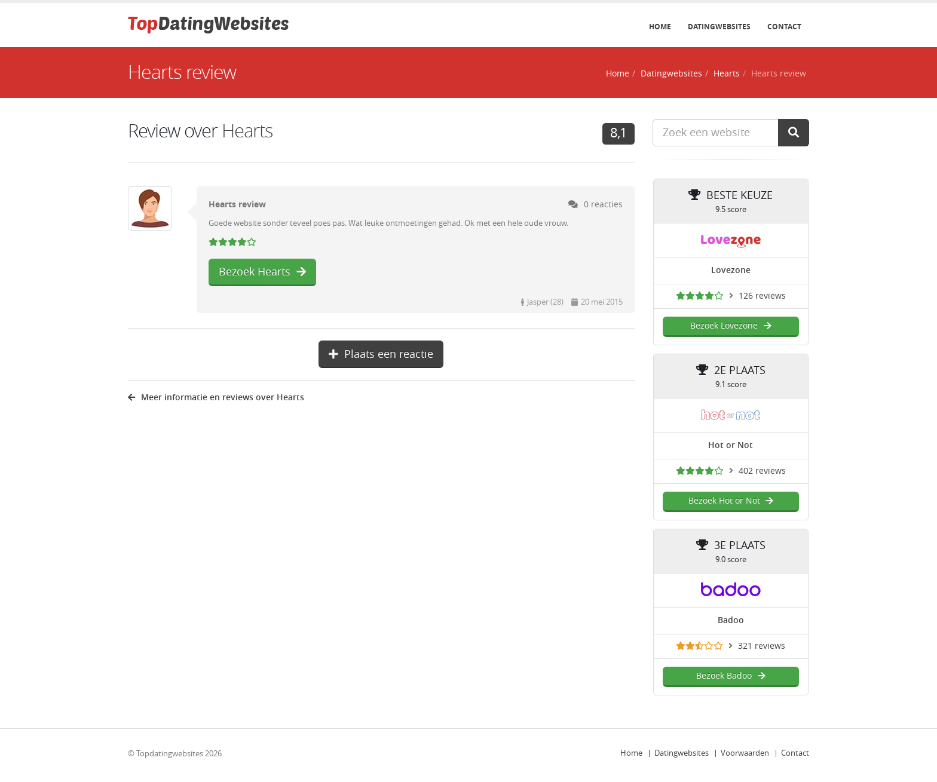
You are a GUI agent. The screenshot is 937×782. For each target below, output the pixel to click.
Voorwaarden (745, 753)
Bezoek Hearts (262, 271)
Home (660, 27)
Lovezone (731, 270)
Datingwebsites (719, 27)
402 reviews (762, 471)
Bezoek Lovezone (730, 326)
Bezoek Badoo (730, 676)
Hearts (727, 74)
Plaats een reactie (381, 354)
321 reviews (761, 646)
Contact (784, 27)
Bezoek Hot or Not (730, 501)
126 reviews (762, 296)
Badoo (731, 620)
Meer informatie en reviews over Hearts (216, 397)
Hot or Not (730, 445)
